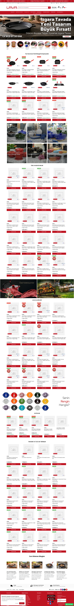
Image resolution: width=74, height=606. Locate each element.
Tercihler (16, 603)
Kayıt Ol (38, 596)
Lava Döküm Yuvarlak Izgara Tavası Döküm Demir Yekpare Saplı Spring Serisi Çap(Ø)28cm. (28, 247)
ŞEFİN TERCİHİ (33, 12)
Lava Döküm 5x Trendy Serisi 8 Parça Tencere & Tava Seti (58, 502)
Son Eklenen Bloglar (37, 556)
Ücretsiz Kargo (9, 65)
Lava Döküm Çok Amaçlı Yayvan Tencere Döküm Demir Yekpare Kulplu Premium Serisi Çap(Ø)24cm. (29, 226)
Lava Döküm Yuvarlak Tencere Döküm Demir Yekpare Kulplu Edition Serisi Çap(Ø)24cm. (59, 182)
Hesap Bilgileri (21, 589)
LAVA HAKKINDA (60, 12)
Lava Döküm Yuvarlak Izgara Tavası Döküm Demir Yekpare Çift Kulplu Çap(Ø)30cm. (28, 338)
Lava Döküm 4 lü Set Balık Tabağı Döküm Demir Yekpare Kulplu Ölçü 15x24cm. (13, 480)
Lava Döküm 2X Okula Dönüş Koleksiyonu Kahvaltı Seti (12, 458)
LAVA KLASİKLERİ (37, 300)
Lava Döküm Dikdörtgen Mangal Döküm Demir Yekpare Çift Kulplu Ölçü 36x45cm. (58, 114)
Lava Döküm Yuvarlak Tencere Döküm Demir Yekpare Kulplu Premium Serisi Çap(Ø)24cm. (12, 226)
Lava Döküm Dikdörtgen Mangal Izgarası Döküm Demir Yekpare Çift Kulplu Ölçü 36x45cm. (28, 114)
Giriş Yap (38, 597)
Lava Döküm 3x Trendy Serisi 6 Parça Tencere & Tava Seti (27, 502)
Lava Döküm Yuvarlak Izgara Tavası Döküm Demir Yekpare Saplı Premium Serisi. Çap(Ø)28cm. (59, 204)
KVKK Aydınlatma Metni (26, 598)
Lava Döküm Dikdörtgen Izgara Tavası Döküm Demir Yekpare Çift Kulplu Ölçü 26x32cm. (43, 338)
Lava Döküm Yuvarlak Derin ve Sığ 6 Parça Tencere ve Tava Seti (44, 480)
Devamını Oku (9, 579)
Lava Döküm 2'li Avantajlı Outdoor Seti (58, 458)
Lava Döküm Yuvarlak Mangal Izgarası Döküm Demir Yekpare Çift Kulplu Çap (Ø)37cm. (13, 114)
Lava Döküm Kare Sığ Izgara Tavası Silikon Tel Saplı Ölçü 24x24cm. (43, 70)
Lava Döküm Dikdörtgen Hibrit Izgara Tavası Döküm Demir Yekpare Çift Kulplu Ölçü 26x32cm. (59, 338)
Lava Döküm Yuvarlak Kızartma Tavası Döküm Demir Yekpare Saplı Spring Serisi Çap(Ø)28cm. (13, 247)
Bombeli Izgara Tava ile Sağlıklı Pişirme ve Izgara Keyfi (61, 572)
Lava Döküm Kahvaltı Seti (26, 457)
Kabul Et (21, 603)
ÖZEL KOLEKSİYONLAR (37, 165)
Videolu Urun (33, 87)
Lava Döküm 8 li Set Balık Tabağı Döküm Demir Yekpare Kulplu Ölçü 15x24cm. (28, 480)
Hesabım (38, 598)
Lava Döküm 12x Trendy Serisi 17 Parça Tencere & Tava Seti (43, 545)
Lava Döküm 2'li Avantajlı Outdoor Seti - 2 (43, 458)
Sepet (38, 599)
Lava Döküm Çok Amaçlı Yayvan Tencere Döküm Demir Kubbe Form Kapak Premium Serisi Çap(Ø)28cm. (59, 226)
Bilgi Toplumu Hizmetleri (26, 599)
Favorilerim (52, 589)
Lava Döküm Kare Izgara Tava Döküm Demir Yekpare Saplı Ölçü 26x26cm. (43, 360)
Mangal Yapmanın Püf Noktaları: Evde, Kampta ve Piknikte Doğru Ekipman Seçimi (37, 572)
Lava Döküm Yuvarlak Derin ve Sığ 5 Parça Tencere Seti (28, 523)
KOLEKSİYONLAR (46, 12)
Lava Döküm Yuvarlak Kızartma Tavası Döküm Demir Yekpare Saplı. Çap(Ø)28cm (59, 316)
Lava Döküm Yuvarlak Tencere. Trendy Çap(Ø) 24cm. (12, 382)
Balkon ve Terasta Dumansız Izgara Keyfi (24, 572)
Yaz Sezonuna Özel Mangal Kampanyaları (37, 54)
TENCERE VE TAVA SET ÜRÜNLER (37, 441)
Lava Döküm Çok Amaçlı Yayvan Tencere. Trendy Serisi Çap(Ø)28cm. (58, 382)
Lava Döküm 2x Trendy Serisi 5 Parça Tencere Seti (59, 480)
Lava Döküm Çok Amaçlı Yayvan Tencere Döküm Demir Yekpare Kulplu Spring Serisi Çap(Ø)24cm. (58, 247)
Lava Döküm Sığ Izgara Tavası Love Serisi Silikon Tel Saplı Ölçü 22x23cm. (13, 70)
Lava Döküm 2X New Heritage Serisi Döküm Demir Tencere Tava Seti (58, 545)
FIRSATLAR (53, 12)
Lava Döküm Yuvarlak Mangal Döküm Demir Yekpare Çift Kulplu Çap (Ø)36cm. (43, 114)
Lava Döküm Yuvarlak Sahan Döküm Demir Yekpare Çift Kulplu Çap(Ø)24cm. (44, 316)
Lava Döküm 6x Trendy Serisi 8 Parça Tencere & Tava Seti (27, 545)
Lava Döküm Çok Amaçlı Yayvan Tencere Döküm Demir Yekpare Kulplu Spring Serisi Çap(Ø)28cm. (13, 269)
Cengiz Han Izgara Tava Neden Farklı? (49, 572)
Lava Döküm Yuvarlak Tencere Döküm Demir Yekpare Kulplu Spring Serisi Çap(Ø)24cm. (44, 247)
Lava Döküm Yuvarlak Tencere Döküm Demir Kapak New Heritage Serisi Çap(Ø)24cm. (58, 269)
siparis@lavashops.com (22, 3)
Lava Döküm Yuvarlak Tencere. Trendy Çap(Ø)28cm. (43, 382)
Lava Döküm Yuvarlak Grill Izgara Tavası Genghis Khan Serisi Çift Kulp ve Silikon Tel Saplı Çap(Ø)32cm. (44, 92)
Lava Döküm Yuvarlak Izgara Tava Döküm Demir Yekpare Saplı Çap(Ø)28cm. (13, 338)
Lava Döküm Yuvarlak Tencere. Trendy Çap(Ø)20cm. (58, 360)
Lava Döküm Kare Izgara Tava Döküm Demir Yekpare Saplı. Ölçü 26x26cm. (28, 360)
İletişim (57, 3)
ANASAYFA (12, 12)
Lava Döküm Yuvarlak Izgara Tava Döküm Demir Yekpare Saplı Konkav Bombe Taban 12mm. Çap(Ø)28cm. (13, 92)
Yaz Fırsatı (8, 56)
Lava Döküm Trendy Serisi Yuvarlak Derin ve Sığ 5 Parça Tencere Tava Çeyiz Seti (43, 523)
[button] (65, 7)
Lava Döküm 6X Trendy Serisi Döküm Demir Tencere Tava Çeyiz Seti (58, 523)
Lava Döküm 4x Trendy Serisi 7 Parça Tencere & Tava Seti (43, 502)
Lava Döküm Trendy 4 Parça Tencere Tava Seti (12, 523)
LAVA (8, 68)
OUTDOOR (39, 12)
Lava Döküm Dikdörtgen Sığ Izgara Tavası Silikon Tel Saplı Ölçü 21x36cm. (58, 70)
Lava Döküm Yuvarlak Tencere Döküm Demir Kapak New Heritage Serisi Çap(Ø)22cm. (43, 269)
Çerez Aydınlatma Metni (19, 599)
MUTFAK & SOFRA (19, 12)
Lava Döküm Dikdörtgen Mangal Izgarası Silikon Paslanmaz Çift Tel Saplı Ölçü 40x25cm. (58, 92)
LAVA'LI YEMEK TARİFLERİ (37, 13)
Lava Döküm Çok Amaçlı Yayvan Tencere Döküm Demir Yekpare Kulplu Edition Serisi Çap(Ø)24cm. (13, 204)
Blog (17, 589)
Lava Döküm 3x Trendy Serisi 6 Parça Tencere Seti (12, 502)
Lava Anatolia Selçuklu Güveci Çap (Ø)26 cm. (13, 182)
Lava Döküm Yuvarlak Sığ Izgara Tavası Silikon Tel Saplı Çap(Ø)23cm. (28, 70)
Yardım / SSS (9, 589)
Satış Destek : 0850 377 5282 (12, 3)
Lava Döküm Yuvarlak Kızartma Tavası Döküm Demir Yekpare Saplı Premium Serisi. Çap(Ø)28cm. (43, 204)
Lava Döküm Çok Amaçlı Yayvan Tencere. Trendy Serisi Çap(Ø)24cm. (28, 382)
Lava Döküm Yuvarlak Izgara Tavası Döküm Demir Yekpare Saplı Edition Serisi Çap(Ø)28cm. (43, 182)
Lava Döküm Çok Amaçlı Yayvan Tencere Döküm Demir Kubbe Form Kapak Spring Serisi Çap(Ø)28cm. (28, 269)
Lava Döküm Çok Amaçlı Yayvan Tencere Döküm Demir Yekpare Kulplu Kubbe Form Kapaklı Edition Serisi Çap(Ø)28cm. (28, 204)
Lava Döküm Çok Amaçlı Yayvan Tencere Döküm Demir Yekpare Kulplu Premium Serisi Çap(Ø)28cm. (44, 226)
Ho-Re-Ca (26, 12)
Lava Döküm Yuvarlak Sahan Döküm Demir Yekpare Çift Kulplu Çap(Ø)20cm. (29, 316)
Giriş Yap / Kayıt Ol (63, 3)
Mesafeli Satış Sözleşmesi (26, 602)
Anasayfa (38, 595)
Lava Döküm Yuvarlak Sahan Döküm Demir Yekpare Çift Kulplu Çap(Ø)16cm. (13, 316)
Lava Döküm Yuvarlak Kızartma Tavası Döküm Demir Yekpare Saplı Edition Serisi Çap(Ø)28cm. (28, 182)
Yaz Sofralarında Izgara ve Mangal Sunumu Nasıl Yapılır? (11, 572)
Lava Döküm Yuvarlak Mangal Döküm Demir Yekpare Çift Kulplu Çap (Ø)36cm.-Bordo (61, 428)
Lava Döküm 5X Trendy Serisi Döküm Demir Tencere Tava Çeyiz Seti (13, 545)
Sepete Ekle (13, 76)
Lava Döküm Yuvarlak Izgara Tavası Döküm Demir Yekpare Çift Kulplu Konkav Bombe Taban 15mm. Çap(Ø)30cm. (28, 92)
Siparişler (53, 3)
